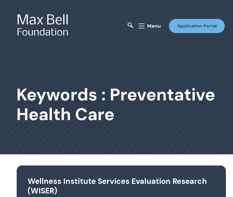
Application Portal (197, 26)
